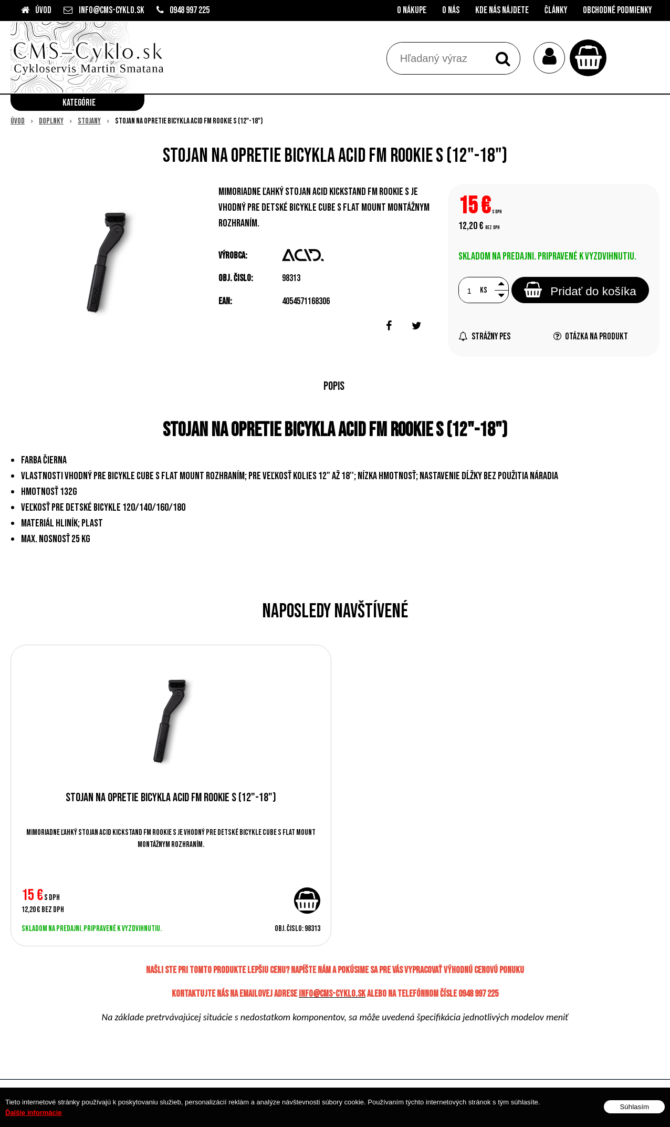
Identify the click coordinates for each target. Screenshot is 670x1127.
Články (556, 10)
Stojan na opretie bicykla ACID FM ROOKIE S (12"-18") (171, 798)
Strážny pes (484, 336)
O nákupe (411, 10)
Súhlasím (634, 1107)
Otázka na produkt (590, 336)
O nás (450, 10)
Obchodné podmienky (617, 10)
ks (483, 290)
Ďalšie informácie (33, 1112)
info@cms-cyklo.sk (111, 10)
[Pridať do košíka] (307, 900)
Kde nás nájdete (502, 10)
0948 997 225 (190, 10)
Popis (333, 386)
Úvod (43, 10)
